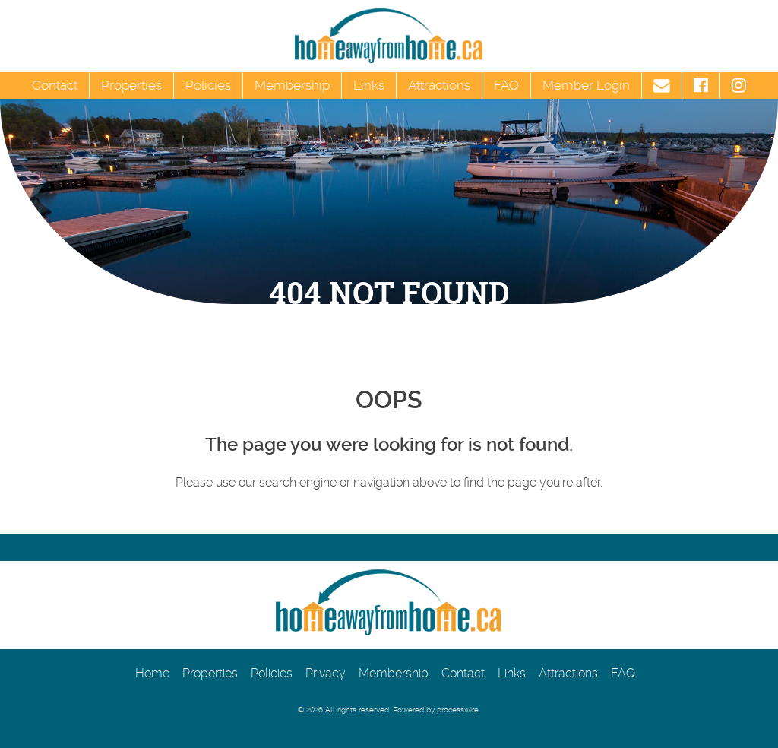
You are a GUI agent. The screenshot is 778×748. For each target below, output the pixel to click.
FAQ (506, 85)
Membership (292, 85)
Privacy (325, 673)
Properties (131, 85)
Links (368, 85)
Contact (54, 85)
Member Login (586, 85)
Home (152, 673)
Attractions (439, 85)
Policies (208, 85)
